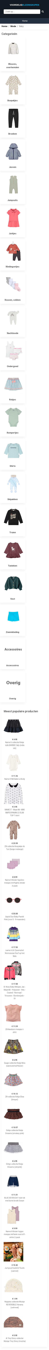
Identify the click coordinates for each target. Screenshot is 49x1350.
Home (25, 21)
